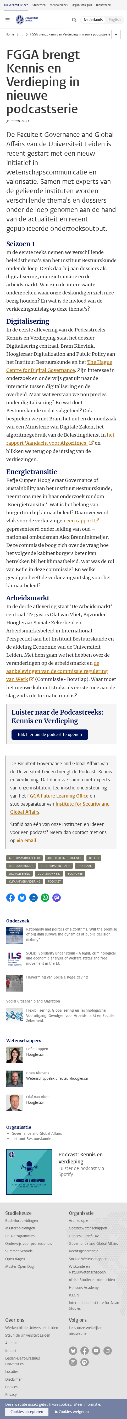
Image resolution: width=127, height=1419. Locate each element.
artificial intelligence (64, 858)
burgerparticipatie (55, 866)
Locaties (11, 1371)
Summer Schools (18, 1251)
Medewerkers (59, 5)
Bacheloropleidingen (21, 1220)
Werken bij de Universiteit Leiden (31, 1327)
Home (9, 34)
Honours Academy (84, 1287)
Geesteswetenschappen (88, 1228)
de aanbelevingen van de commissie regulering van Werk (57, 671)
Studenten (39, 5)
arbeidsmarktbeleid (24, 858)
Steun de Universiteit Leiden (27, 1335)
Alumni (10, 1342)
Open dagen (15, 1259)
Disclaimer (13, 1379)
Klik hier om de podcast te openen (50, 734)
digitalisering (19, 874)
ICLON (74, 1295)
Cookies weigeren (74, 1411)
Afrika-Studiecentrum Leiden (92, 1279)
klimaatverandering (25, 882)
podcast (54, 882)
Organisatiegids (82, 5)
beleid (94, 858)
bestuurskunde (21, 866)
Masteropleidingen (20, 1228)
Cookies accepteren (26, 1411)
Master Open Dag (19, 1266)
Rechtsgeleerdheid (83, 1251)
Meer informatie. (87, 1404)
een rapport (80, 521)
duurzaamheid (48, 874)
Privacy (11, 1394)
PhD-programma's (20, 1236)
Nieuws (26, 34)
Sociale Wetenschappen (88, 1259)
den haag (85, 866)
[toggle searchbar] (74, 20)
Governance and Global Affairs (37, 1133)
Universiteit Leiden (16, 5)
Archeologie (78, 1220)
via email (26, 840)
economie (75, 874)
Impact (10, 1350)
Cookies (11, 1387)
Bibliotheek (103, 5)
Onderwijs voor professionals (28, 1243)
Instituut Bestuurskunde (31, 1138)
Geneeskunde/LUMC (85, 1236)
